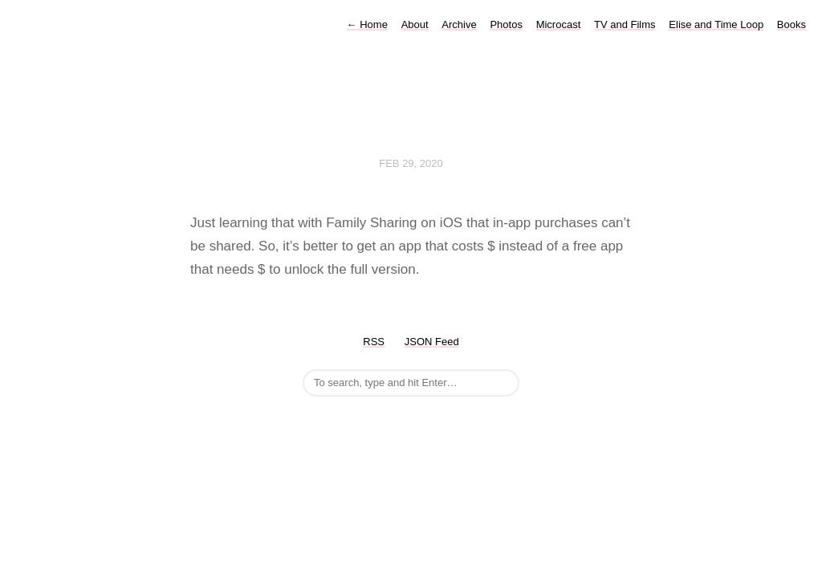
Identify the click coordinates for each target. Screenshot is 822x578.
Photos (506, 24)
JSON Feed (432, 342)
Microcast (558, 24)
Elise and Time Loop (716, 24)
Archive (459, 24)
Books (791, 24)
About (415, 24)
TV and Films (625, 24)
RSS (374, 342)
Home (367, 24)
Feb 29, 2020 (411, 163)
